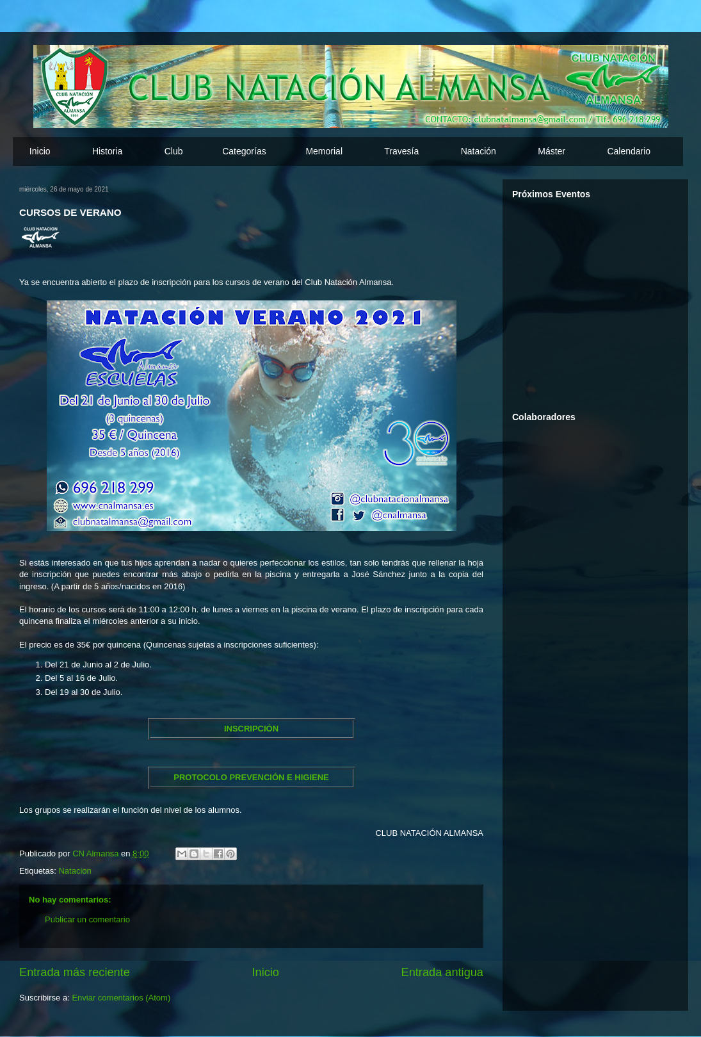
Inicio (40, 151)
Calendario (628, 151)
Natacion (74, 871)
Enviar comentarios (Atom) (121, 997)
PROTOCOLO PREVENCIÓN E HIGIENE (250, 777)
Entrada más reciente (74, 972)
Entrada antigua (442, 972)
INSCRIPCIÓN (251, 728)
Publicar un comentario (87, 919)
